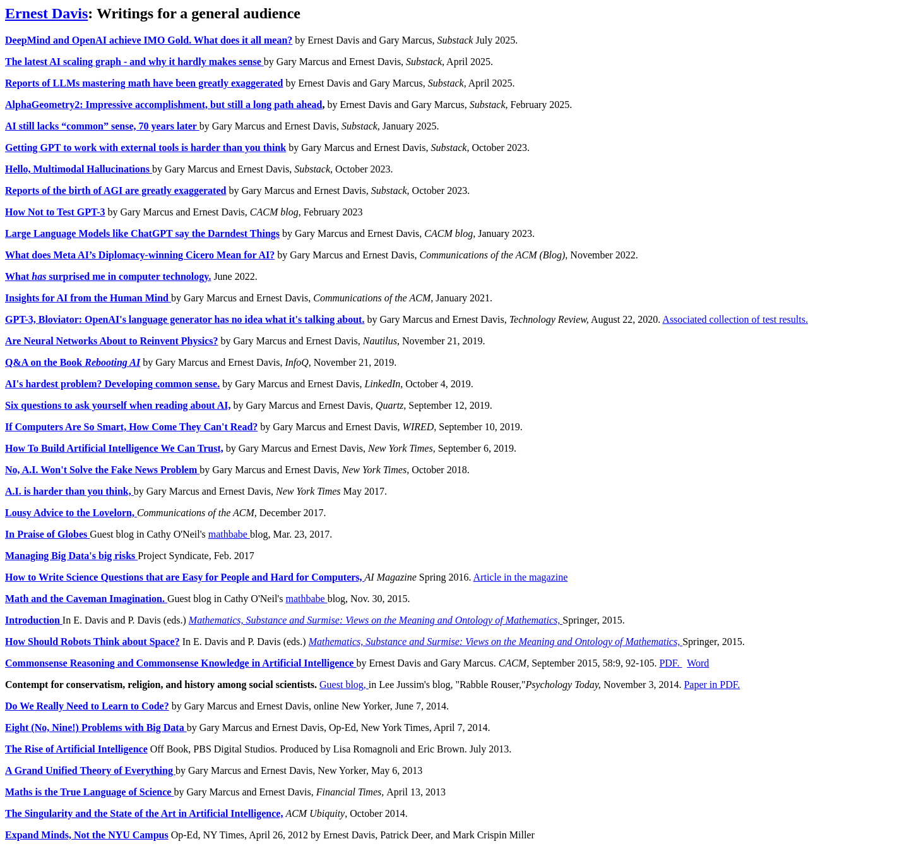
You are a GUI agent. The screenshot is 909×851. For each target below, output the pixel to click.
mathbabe (229, 534)
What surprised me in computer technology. (108, 276)
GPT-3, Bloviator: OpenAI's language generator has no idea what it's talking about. (184, 319)
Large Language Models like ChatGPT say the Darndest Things (142, 233)
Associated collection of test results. (735, 319)
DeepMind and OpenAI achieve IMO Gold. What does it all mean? (148, 40)
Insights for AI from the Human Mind (88, 298)
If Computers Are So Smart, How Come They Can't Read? (131, 426)
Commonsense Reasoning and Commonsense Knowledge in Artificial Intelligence (180, 663)
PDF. (670, 663)
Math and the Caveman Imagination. (86, 598)
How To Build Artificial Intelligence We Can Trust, (114, 448)
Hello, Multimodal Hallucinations (78, 169)
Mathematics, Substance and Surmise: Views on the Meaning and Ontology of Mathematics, (376, 620)
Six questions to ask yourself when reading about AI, (118, 405)
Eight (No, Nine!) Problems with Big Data (96, 727)
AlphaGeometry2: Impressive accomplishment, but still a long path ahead (163, 104)
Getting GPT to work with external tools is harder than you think (145, 147)
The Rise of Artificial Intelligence (76, 749)
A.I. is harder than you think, (69, 491)
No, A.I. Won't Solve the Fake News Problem (102, 469)
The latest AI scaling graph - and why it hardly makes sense (134, 61)
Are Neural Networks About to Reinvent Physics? (111, 340)
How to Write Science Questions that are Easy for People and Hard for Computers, (185, 577)
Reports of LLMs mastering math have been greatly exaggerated (144, 83)
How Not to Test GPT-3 (55, 212)
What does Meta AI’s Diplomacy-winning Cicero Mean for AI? (140, 255)
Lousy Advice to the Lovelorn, (71, 512)
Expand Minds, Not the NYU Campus (87, 835)
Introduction (33, 620)
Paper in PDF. (712, 684)
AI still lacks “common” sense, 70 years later (102, 126)
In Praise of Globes (47, 534)
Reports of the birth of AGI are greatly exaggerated (115, 190)
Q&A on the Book (72, 362)
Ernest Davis (46, 13)
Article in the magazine (520, 577)
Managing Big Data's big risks (71, 555)
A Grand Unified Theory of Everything (90, 770)
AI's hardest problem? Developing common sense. (112, 383)
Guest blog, (344, 684)
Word (698, 663)
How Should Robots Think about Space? (92, 641)
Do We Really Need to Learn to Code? (87, 706)
